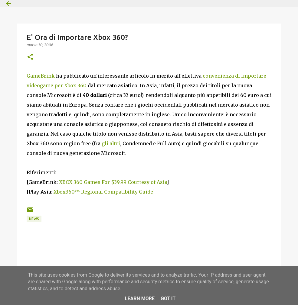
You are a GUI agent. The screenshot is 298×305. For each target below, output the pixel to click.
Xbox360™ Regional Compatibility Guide (103, 192)
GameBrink (41, 76)
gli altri (111, 143)
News (34, 219)
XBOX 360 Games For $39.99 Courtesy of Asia (113, 182)
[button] (30, 57)
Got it (168, 298)
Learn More (140, 298)
